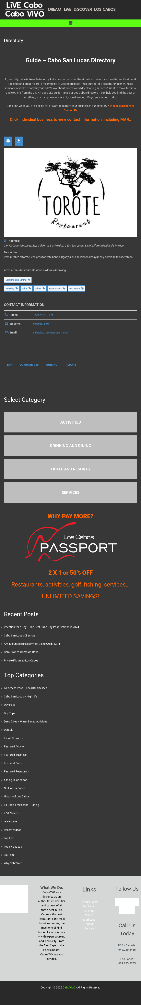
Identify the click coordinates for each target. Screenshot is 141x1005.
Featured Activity (14, 746)
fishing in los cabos (15, 779)
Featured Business (15, 754)
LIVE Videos (11, 813)
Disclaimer (89, 906)
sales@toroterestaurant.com (50, 332)
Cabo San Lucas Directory (19, 635)
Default (8, 729)
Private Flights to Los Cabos (21, 660)
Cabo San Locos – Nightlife (20, 696)
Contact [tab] (52, 364)
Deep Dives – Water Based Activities (25, 721)
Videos (89, 915)
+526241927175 (43, 314)
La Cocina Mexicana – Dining (21, 804)
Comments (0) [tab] (30, 364)
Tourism (9, 854)
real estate (10, 821)
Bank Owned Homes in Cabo (21, 652)
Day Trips (9, 713)
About (89, 924)
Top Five (9, 838)
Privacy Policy (89, 901)
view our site (41, 323)
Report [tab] (71, 364)
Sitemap (89, 910)
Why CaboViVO (13, 863)
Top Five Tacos (13, 846)
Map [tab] (10, 364)
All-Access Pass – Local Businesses (25, 688)
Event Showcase (14, 738)
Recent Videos (12, 829)
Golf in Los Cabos (14, 788)
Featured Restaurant (16, 771)
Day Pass (9, 704)
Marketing (89, 919)
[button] (70, 23)
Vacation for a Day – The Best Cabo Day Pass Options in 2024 (41, 627)
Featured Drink (13, 763)
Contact (89, 928)
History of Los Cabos (16, 796)
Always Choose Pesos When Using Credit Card (32, 643)
